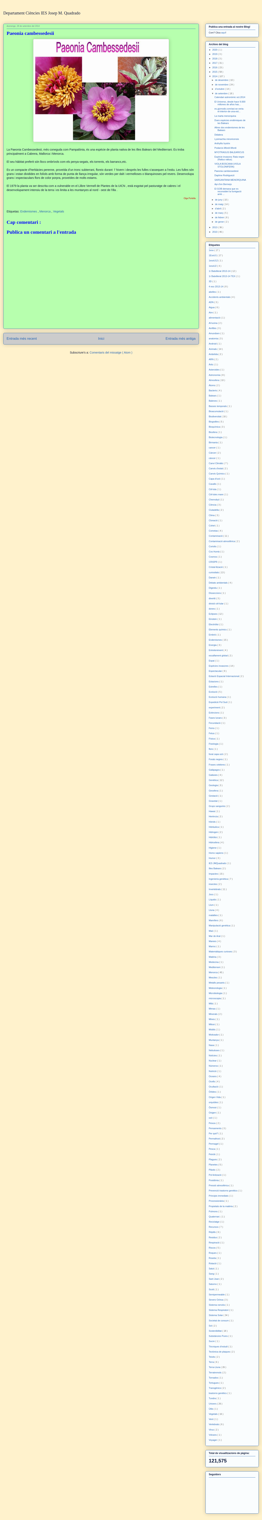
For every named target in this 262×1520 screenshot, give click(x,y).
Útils (211, 1409)
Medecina (214, 962)
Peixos (212, 1123)
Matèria (213, 957)
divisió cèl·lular (216, 603)
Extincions (214, 712)
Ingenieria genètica (219, 879)
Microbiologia (216, 993)
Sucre (212, 1341)
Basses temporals (218, 406)
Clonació (213, 520)
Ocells (212, 1081)
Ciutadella (214, 510)
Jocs (211, 894)
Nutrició (213, 1071)
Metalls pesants (217, 982)
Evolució (213, 692)
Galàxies (213, 775)
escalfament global (218, 655)
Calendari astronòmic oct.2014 (229, 97)
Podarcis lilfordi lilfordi (225, 148)
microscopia (215, 998)
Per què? (214, 1133)
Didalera (218, 134)
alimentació (215, 317)
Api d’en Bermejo (223, 184)
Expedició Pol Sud (218, 702)
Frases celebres (217, 764)
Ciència (213, 505)
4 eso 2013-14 (216, 286)
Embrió (213, 634)
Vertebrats (214, 1424)
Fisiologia (214, 744)
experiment (215, 707)
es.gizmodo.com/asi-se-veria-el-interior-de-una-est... (229, 110)
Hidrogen (214, 832)
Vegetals (58, 211)
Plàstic (212, 1170)
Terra (212, 1362)
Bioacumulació (216, 411)
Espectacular (216, 671)
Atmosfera (214, 380)
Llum (211, 905)
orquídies (214, 1102)
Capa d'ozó (215, 479)
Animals (213, 349)
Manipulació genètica (220, 925)
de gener (219, 222)
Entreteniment (216, 650)
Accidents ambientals (220, 297)
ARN (211, 359)
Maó (211, 931)
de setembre (221, 93)
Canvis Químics (217, 473)
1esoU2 (213, 266)
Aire (211, 312)
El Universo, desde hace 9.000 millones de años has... (229, 103)
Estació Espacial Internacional (224, 676)
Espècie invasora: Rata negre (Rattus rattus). (229, 158)
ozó (211, 1118)
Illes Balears (215, 868)
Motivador (214, 1034)
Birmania (213, 442)
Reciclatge (214, 1221)
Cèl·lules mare (216, 494)
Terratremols (215, 1372)
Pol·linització (215, 1175)
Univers (213, 1403)
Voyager (213, 1440)
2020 (215, 49)
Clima (212, 515)
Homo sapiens (216, 853)
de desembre (222, 80)
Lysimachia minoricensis (226, 139)
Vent (211, 1419)
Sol (211, 1325)
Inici (101, 339)
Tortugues (214, 1383)
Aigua (212, 307)
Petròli (212, 1154)
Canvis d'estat (216, 468)
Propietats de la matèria (221, 1206)
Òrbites (213, 1092)
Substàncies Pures (218, 1336)
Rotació (213, 1263)
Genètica (213, 780)
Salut (212, 1268)
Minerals (213, 1014)
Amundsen (214, 333)
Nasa (212, 1045)
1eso (211, 250)
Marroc (212, 946)
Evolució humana (218, 697)
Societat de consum (219, 1320)
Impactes (214, 874)
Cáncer (213, 453)
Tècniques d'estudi (218, 1346)
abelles (213, 292)
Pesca (212, 1149)
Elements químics (218, 629)
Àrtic (211, 364)
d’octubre (220, 89)
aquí (223, 32)
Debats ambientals (218, 582)
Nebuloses (214, 1050)
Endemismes (29, 211)
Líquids (213, 899)
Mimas (212, 1008)
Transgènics (215, 1388)
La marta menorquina (225, 116)
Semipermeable (217, 1294)
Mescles (213, 977)
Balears (213, 395)
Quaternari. (215, 1216)
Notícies (213, 1055)
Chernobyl (214, 499)
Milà (211, 1003)
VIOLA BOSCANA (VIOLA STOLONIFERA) (227, 165)
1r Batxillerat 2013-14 (220, 271)
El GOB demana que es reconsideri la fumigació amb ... (227, 191)
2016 (215, 67)
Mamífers (214, 920)
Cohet (212, 525)
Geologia (213, 785)
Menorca (45, 211)
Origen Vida (215, 1097)
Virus (212, 1429)
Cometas (213, 530)
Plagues (213, 1159)
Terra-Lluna (215, 1367)
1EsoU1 (213, 255)
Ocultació (214, 1086)
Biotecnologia (216, 437)
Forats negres (216, 759)
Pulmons (213, 1211)
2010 (215, 232)
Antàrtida (213, 354)
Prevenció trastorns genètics (223, 1190)
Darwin (212, 577)
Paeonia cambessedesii (226, 171)
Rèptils (212, 1232)
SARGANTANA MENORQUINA (230, 180)
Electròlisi (214, 624)
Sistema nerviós (217, 1305)
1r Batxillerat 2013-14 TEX (222, 276)
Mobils (212, 1029)
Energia (213, 645)
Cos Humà (214, 551)
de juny (219, 199)
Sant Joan (214, 1279)
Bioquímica (215, 427)
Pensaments (215, 1128)
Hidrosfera (214, 842)
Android (213, 343)
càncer (212, 458)
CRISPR (213, 562)
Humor (212, 858)
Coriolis (213, 546)
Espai (212, 660)
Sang (212, 1273)
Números (214, 1066)
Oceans (213, 1076)
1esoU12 (213, 260)
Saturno (213, 1284)
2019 (215, 54)
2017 (215, 63)
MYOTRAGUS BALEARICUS (229, 152)
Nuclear (213, 1060)
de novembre (222, 84)
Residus (213, 1237)
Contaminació (216, 536)
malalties (213, 915)
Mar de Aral (215, 936)
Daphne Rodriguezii (224, 175)
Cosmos (213, 556)
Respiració (214, 1242)
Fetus (212, 733)
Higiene (213, 848)
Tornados (214, 1377)
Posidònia (214, 1180)
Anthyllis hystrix (222, 143)
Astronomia (215, 375)
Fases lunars (215, 718)
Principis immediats (219, 1196)
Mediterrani (215, 967)
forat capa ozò (216, 754)
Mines (212, 1019)
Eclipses (213, 614)
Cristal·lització (216, 567)
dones (212, 608)
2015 (215, 72)
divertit (212, 598)
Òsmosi (213, 1107)
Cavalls (213, 484)
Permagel (214, 1144)
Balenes (213, 401)
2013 (215, 227)
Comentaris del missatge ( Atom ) (111, 352)
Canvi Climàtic (216, 463)
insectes (213, 884)
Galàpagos (214, 770)
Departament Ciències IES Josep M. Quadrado (41, 13)
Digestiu (213, 588)
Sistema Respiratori (219, 1310)
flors (211, 749)
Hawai (212, 811)
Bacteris (213, 390)
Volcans (213, 1435)
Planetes (213, 1164)
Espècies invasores (219, 666)
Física (212, 738)
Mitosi (212, 1024)
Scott (212, 1289)
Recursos (214, 1227)
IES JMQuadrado (218, 863)
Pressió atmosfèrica (219, 1185)
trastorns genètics (218, 1393)
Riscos (212, 1247)
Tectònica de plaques (220, 1351)
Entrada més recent (22, 339)
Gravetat (213, 801)
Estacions (214, 681)
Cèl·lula (213, 489)
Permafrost (215, 1138)
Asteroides (214, 369)
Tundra (213, 1398)
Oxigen (213, 1112)
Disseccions (215, 593)
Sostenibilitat (215, 1331)
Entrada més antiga (180, 339)
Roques (213, 1253)
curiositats (214, 572)
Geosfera (214, 790)
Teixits (212, 1357)
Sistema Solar (216, 1315)
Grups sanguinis (217, 806)
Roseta (213, 1258)
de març (219, 213)
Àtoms (212, 385)
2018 (215, 58)
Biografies (214, 421)
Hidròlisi (213, 837)
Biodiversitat (215, 416)
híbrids (212, 822)
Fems (212, 728)
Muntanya (214, 1040)
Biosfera (213, 432)
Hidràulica (214, 827)
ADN (211, 302)
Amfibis (213, 328)
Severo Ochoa (216, 1299)
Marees (213, 941)
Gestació (213, 796)
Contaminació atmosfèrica (222, 541)
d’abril (218, 208)
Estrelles (213, 686)
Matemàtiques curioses (221, 951)
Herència (213, 816)
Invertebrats (215, 889)
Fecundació (215, 723)
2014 (215, 76)
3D (210, 281)
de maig (219, 204)
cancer (212, 447)
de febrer (220, 217)
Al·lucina (213, 323)
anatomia (214, 338)
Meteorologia (216, 988)
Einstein (213, 619)
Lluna (212, 910)
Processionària (216, 1201)
